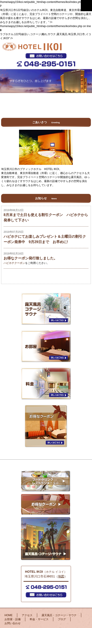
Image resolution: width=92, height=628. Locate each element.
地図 (61, 576)
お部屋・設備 (12, 619)
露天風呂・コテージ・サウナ (59, 615)
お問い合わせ (12, 623)
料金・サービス (39, 619)
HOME (8, 615)
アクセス (27, 615)
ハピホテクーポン (14, 263)
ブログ (62, 619)
